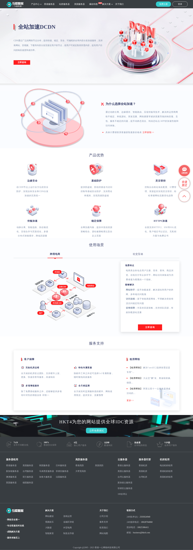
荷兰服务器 (28, 477)
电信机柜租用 (166, 465)
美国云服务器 (124, 471)
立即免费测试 (96, 430)
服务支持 (104, 522)
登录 (180, 4)
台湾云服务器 (124, 477)
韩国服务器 (44, 465)
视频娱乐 (49, 522)
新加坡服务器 (12, 471)
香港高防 (79, 465)
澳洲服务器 (11, 477)
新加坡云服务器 (125, 483)
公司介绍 (104, 516)
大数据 (48, 528)
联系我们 (104, 528)
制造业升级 (68, 533)
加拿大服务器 (45, 477)
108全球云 (122, 494)
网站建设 (49, 516)
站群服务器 (64, 4)
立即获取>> (148, 132)
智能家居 (49, 533)
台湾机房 (143, 477)
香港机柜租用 (166, 471)
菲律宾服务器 (62, 471)
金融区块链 (68, 522)
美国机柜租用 (166, 477)
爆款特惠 (93, 4)
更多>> (130, 400)
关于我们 (119, 4)
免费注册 (163, 4)
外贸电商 (67, 528)
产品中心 (35, 4)
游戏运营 (67, 516)
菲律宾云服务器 (125, 488)
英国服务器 (11, 483)
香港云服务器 (124, 465)
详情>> (45, 395)
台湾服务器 (28, 471)
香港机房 (143, 465)
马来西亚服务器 (46, 471)
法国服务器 (61, 477)
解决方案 (106, 4)
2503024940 (145, 517)
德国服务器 (28, 483)
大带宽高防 (80, 471)
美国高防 (99, 465)
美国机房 (143, 471)
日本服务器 (61, 465)
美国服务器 (79, 4)
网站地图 (104, 533)
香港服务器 (49, 4)
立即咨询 (22, 62)
